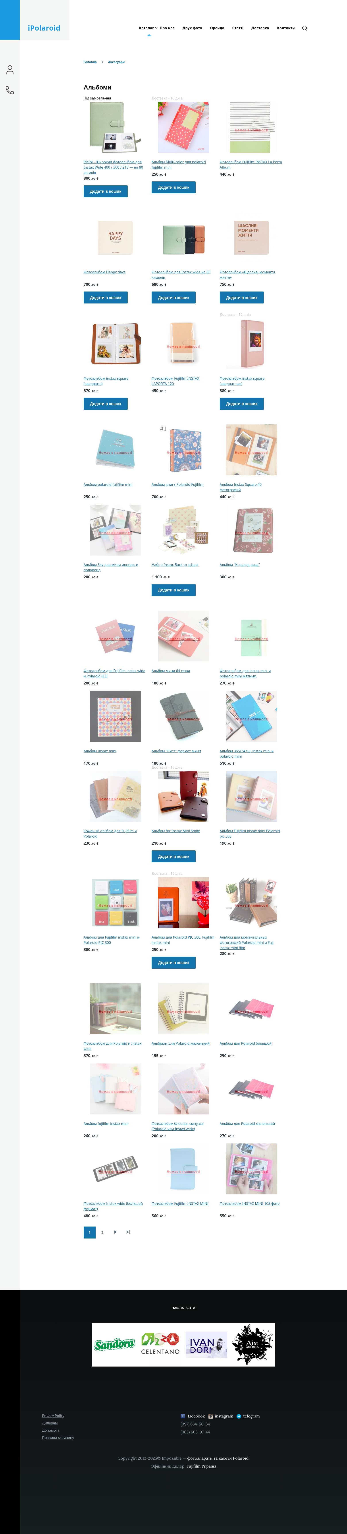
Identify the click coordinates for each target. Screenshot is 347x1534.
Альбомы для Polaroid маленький (181, 1043)
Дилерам (50, 1423)
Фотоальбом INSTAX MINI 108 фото (250, 1203)
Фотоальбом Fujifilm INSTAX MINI (180, 1203)
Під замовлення (97, 98)
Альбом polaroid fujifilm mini (108, 484)
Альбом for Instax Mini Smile (176, 830)
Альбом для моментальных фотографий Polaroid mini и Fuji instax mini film (247, 942)
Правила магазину (58, 1437)
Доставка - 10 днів (167, 98)
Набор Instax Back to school (175, 564)
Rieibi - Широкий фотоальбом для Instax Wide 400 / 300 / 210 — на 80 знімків (113, 167)
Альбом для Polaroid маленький (247, 1123)
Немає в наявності (251, 130)
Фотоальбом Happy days (104, 272)
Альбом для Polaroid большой (246, 1043)
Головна (90, 62)
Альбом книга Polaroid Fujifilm (177, 484)
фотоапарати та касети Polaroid (218, 1458)
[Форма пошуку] (305, 28)
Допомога (50, 1430)
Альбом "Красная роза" (240, 564)
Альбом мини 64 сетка (171, 670)
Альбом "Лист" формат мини (176, 751)
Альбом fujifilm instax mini (106, 1123)
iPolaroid (44, 28)
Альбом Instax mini (100, 751)
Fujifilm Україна (201, 1466)
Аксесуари (116, 62)
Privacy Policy (53, 1415)
